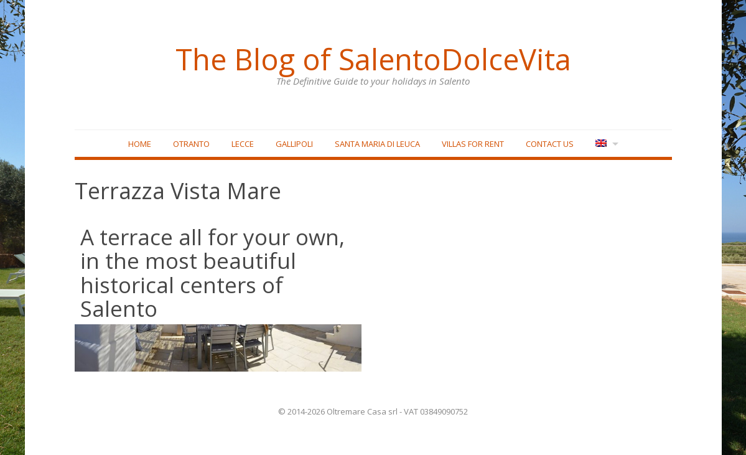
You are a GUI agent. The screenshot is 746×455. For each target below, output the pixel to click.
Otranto (191, 143)
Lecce (242, 143)
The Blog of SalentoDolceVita (373, 59)
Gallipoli (294, 143)
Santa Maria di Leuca (377, 143)
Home (139, 143)
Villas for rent (473, 143)
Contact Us (550, 143)
